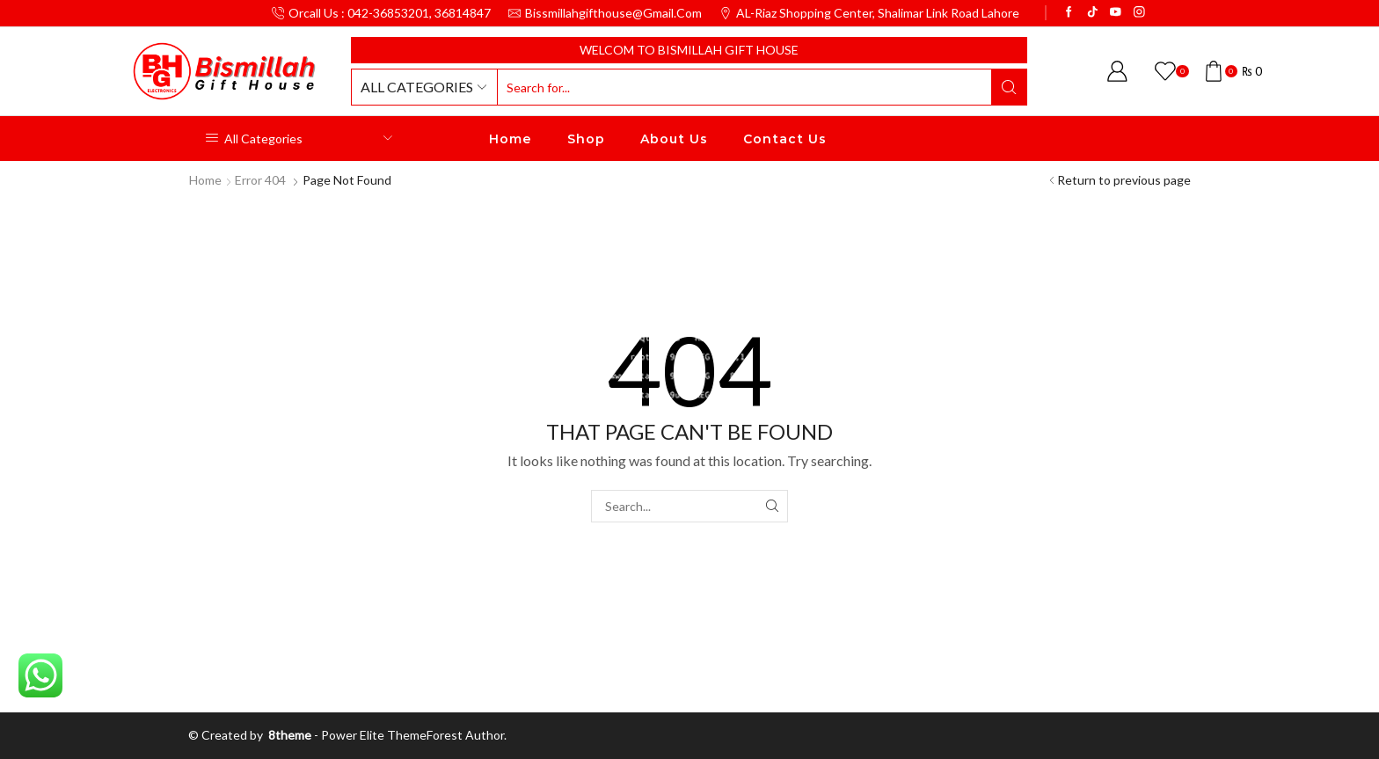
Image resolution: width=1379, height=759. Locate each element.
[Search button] (1008, 87)
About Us (674, 139)
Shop (586, 139)
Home (510, 139)
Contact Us (785, 139)
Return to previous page (1124, 179)
